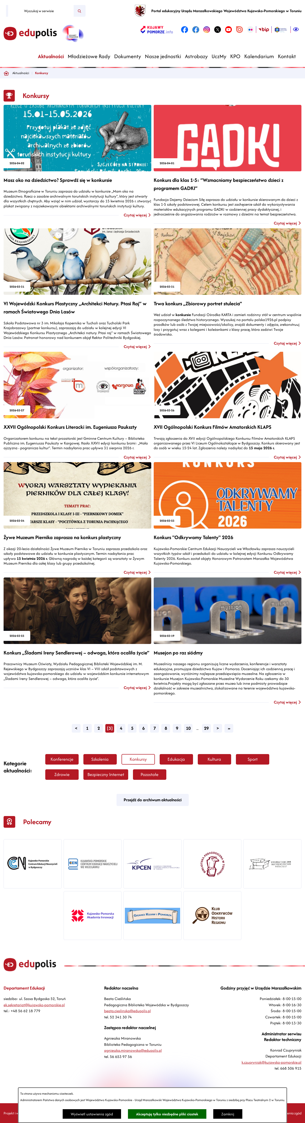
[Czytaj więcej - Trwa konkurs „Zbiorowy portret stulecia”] (227, 287)
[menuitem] (51, 56)
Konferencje (62, 759)
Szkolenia (100, 759)
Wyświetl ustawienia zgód (92, 1114)
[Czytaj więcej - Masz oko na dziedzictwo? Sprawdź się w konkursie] (77, 161)
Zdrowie (62, 774)
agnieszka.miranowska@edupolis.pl (133, 1050)
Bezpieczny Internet (105, 774)
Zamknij (227, 1114)
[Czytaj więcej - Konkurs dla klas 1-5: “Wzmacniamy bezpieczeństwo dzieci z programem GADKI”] (227, 165)
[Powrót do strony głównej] (6, 73)
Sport (253, 759)
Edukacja (176, 759)
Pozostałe (149, 774)
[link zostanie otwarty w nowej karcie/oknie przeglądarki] (156, 29)
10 (188, 728)
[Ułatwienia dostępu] (295, 29)
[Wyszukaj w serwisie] (41, 11)
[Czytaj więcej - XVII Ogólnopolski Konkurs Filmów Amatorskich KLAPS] (227, 406)
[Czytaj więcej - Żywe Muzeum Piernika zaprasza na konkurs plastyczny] (77, 518)
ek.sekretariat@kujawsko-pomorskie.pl (34, 1005)
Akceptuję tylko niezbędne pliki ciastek (167, 1114)
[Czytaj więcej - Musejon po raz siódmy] (227, 641)
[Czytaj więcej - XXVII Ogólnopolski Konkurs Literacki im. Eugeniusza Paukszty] (77, 406)
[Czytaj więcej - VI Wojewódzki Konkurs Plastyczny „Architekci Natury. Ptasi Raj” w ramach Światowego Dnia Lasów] (77, 288)
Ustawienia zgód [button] (289, 1113)
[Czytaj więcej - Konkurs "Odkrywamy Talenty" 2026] (227, 518)
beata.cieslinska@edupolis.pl (127, 1011)
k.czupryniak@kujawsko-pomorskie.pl (271, 1062)
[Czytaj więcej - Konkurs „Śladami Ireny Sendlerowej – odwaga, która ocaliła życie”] (77, 633)
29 (206, 728)
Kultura (214, 759)
